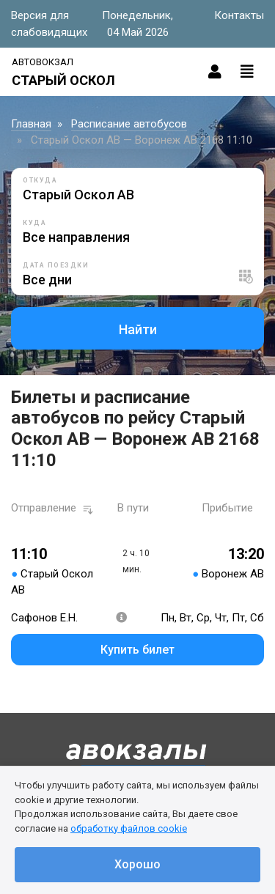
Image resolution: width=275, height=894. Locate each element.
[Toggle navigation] (247, 72)
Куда (34, 222)
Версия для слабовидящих (49, 24)
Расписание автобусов (129, 123)
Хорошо (137, 864)
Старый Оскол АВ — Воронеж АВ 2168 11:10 (141, 140)
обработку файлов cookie (128, 828)
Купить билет (137, 650)
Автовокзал (42, 61)
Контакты (239, 15)
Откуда (40, 180)
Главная (31, 123)
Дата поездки (56, 265)
